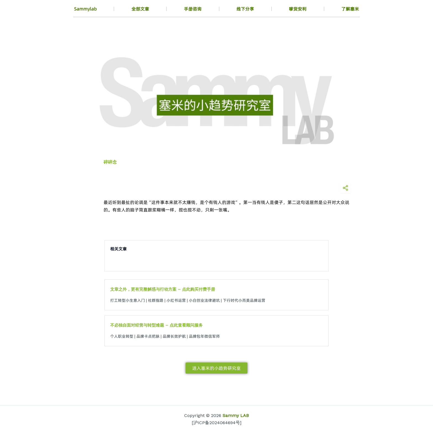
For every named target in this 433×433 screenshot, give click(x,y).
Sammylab (85, 9)
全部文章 (140, 9)
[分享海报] (345, 188)
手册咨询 (193, 9)
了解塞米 (350, 9)
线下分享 (245, 9)
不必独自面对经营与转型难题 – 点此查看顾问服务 (156, 325)
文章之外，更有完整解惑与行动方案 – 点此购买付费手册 (162, 289)
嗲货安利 (298, 9)
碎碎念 (110, 162)
